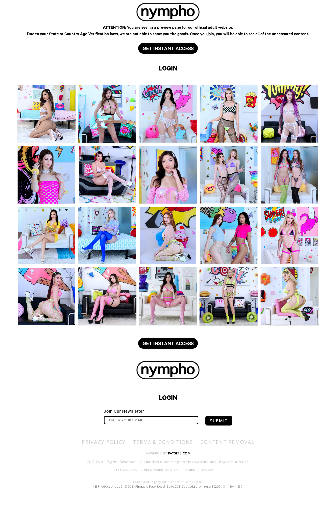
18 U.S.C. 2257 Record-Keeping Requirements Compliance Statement (168, 486)
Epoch (138, 499)
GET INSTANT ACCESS (168, 61)
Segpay (156, 499)
